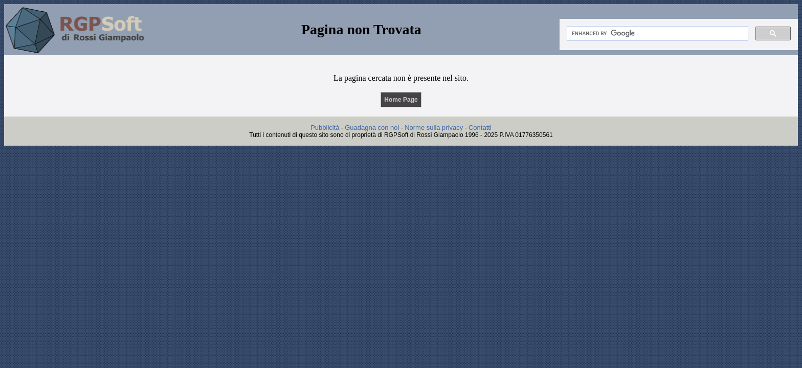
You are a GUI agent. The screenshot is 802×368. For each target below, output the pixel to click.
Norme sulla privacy (434, 127)
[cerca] (656, 33)
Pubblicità (324, 127)
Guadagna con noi (372, 127)
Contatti (480, 127)
